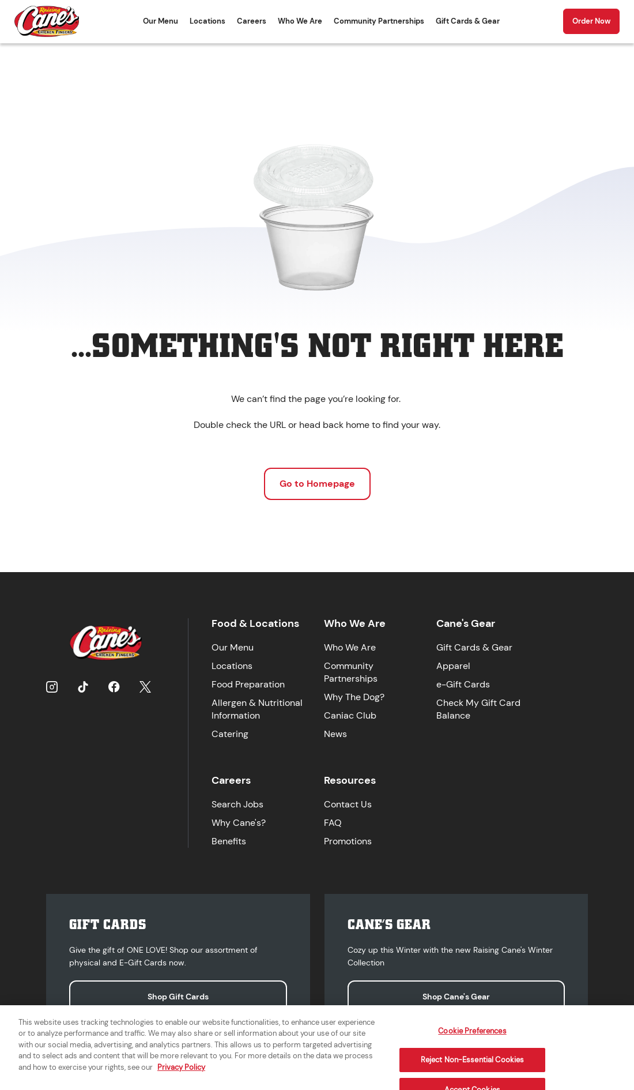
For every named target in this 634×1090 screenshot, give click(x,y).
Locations (207, 21)
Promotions (348, 841)
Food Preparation (248, 684)
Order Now (591, 21)
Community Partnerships (379, 21)
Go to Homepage (317, 484)
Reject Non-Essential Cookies (472, 1067)
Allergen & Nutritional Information (257, 709)
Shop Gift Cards (178, 996)
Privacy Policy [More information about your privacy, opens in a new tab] (181, 1074)
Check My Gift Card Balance (478, 709)
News (335, 734)
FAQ (333, 823)
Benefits (229, 841)
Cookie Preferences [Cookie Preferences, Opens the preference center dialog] (472, 1038)
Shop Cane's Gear (456, 996)
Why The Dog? (354, 697)
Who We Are (300, 21)
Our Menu (160, 21)
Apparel (453, 666)
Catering (230, 734)
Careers (251, 21)
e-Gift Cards (463, 684)
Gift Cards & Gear (468, 21)
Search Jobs (237, 804)
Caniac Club (350, 715)
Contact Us (348, 804)
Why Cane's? (239, 823)
